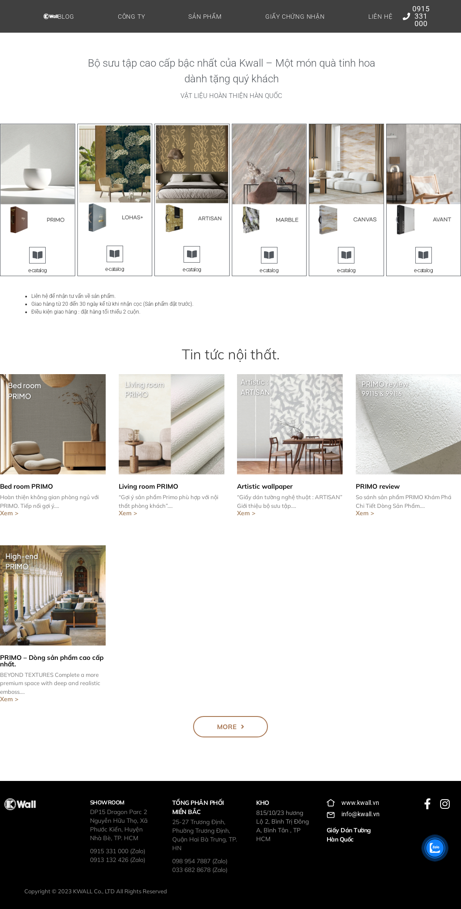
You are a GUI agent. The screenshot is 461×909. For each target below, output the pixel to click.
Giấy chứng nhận (295, 16)
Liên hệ (380, 16)
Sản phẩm (204, 16)
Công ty (131, 16)
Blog (66, 16)
